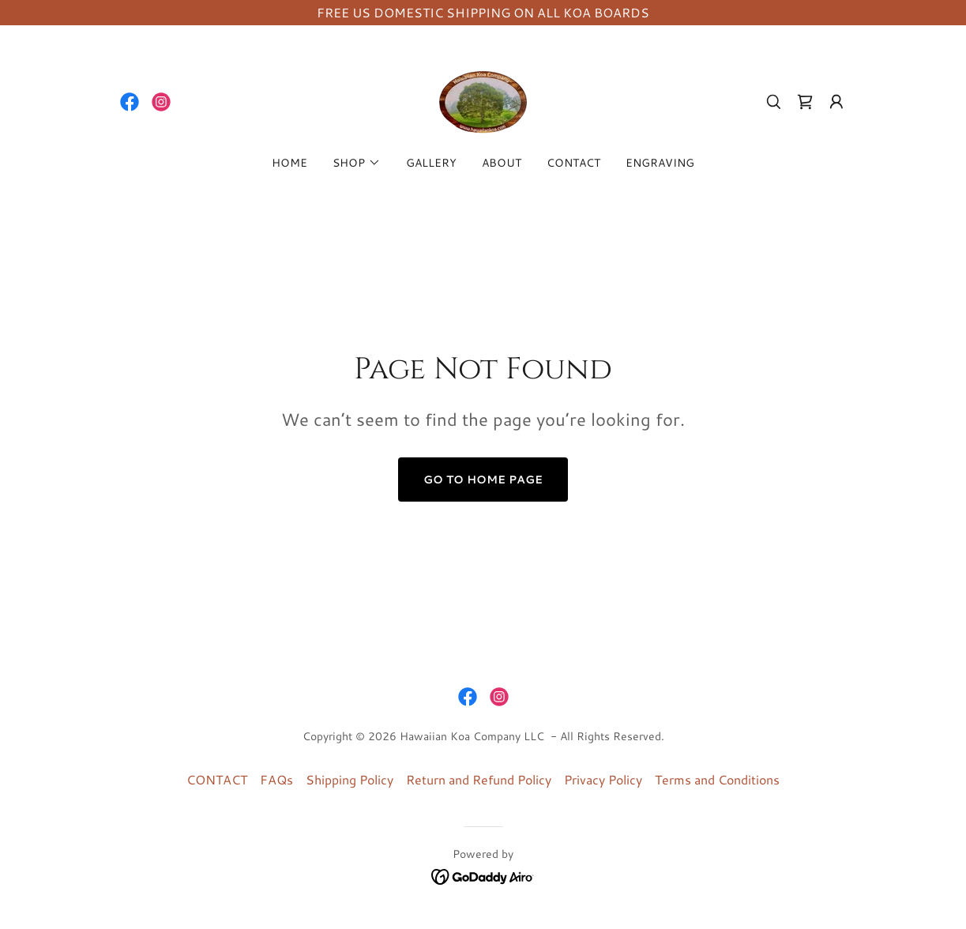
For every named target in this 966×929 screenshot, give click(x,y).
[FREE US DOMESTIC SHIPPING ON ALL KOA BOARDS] (483, 12)
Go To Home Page (483, 479)
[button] (836, 102)
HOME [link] (289, 163)
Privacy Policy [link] (603, 779)
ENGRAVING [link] (660, 163)
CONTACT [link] (573, 163)
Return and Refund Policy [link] (478, 779)
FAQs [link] (276, 779)
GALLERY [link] (431, 163)
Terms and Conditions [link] (717, 779)
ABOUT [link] (501, 163)
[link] (129, 102)
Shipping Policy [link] (349, 779)
